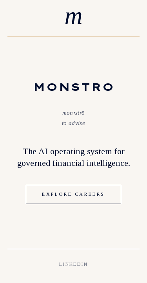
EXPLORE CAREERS (73, 194)
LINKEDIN (73, 264)
